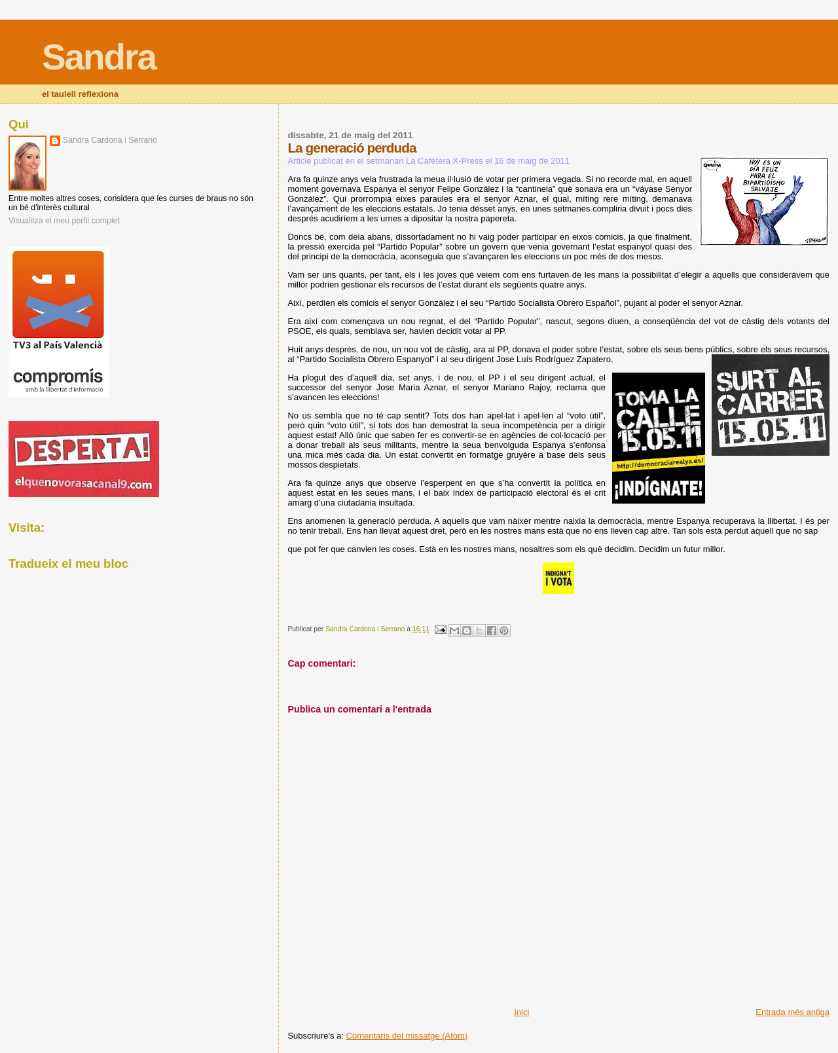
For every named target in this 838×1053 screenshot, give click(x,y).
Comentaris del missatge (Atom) (407, 1036)
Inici (521, 1012)
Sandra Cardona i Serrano (110, 140)
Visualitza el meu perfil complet (64, 220)
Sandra (99, 57)
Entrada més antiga (792, 1012)
